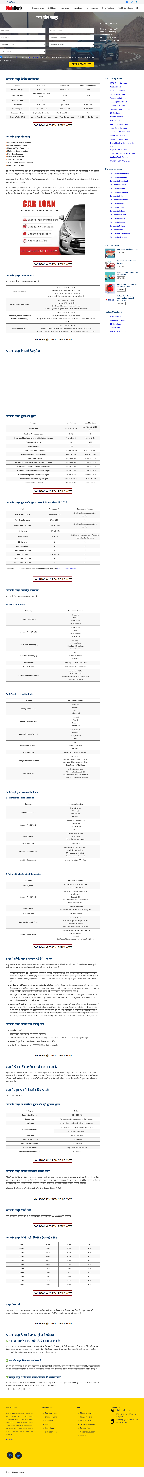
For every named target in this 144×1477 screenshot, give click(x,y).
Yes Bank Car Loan (117, 94)
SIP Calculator (115, 324)
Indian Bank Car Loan (118, 128)
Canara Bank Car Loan (119, 139)
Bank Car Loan (115, 87)
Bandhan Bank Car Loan (119, 157)
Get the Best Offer (81, 64)
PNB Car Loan (115, 121)
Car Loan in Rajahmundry (120, 233)
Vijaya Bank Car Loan (118, 150)
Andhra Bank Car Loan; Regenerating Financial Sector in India (125, 298)
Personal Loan (51, 1413)
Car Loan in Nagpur (117, 222)
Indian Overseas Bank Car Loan (122, 153)
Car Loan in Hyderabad (119, 200)
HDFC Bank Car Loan (118, 83)
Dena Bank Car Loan (118, 135)
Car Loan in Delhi (116, 196)
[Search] (137, 8)
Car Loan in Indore (117, 203)
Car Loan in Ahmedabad (119, 174)
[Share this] (13, 1389)
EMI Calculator (115, 316)
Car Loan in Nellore (117, 226)
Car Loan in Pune (116, 230)
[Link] (14, 8)
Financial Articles (86, 1413)
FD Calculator (115, 328)
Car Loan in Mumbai (117, 218)
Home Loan (49, 1428)
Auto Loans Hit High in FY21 (127, 249)
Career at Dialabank (88, 1432)
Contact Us (84, 1436)
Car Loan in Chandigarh (119, 181)
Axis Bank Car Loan (117, 91)
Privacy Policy (17, 57)
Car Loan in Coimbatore (119, 192)
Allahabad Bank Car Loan (120, 132)
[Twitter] (131, 2)
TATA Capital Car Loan (118, 102)
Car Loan (48, 1424)
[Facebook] (127, 2)
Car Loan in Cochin (117, 188)
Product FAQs (85, 1421)
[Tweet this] (19, 1389)
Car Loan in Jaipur (117, 207)
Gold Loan (49, 1421)
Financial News (86, 1417)
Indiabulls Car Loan (117, 106)
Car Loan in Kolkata (117, 211)
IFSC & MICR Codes (118, 331)
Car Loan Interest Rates (66, 569)
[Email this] (8, 1389)
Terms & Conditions (35, 57)
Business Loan (51, 1417)
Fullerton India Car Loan (119, 98)
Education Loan (51, 1432)
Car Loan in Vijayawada (119, 237)
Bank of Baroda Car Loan (120, 117)
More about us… (10, 1439)
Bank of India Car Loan (119, 124)
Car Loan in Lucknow (118, 215)
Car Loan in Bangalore (118, 177)
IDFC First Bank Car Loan (120, 109)
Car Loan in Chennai (118, 185)
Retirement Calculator (118, 320)
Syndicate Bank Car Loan (120, 161)
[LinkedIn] (136, 2)
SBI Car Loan (115, 113)
